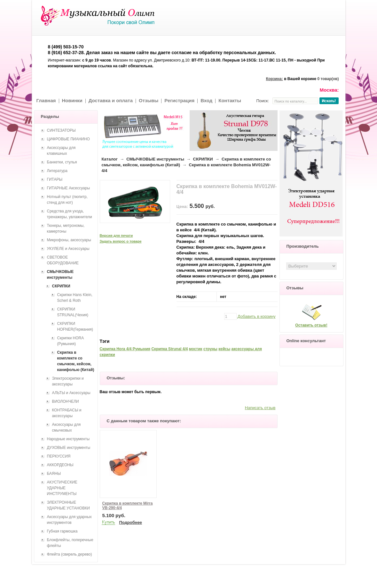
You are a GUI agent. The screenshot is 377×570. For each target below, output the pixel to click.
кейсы (224, 349)
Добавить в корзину (257, 316)
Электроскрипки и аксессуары (68, 381)
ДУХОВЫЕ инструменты (68, 447)
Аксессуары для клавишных (61, 150)
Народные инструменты (68, 439)
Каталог (110, 159)
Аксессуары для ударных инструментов (69, 520)
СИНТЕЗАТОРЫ (61, 130)
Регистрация (179, 100)
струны (210, 349)
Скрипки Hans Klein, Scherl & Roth (74, 298)
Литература (57, 171)
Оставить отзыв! (311, 325)
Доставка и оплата (111, 100)
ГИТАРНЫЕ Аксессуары (68, 188)
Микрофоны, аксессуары (69, 240)
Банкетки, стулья (62, 162)
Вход (206, 100)
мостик (195, 349)
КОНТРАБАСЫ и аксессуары (67, 413)
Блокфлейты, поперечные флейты (70, 543)
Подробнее (130, 522)
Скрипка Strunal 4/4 (169, 349)
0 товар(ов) (328, 79)
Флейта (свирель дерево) (69, 554)
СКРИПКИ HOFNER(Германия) (75, 326)
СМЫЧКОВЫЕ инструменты (155, 159)
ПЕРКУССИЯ (59, 456)
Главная (46, 100)
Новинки (72, 100)
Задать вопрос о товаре (121, 241)
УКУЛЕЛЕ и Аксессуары (68, 248)
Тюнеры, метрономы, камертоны (66, 228)
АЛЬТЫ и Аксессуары (71, 393)
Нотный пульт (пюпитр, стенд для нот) (67, 199)
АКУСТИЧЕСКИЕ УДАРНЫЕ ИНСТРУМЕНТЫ (62, 488)
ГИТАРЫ (55, 179)
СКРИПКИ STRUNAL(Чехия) (73, 312)
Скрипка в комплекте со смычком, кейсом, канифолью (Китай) (75, 361)
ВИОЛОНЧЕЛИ (65, 401)
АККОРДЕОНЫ (60, 465)
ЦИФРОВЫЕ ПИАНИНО (68, 139)
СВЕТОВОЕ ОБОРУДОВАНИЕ (63, 260)
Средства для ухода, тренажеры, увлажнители (69, 214)
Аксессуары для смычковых (66, 427)
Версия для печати (116, 235)
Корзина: (274, 79)
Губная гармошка (62, 531)
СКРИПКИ (203, 159)
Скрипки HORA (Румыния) (70, 341)
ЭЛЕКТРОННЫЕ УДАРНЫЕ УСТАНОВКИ (68, 505)
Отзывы (148, 100)
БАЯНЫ (54, 473)
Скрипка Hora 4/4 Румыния (125, 349)
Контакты (229, 100)
